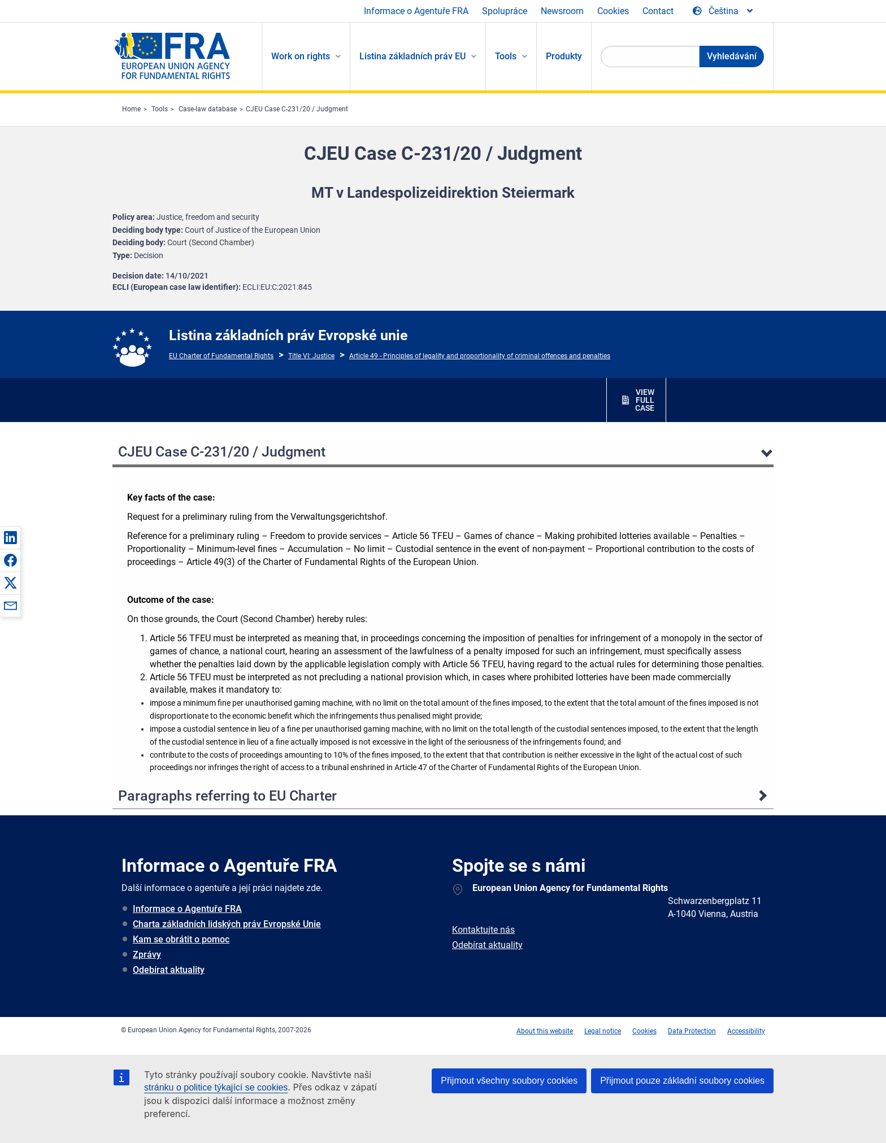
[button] (10, 537)
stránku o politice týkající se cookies (216, 1087)
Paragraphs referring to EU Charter (227, 796)
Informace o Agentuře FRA (416, 11)
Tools (159, 109)
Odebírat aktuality (169, 969)
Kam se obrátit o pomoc (181, 939)
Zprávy (147, 954)
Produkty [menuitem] (564, 56)
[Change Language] (723, 11)
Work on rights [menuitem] (300, 56)
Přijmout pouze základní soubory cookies (682, 1080)
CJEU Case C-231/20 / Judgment (297, 109)
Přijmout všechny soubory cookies (509, 1080)
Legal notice (602, 1031)
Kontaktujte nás (483, 929)
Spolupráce (504, 11)
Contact (658, 11)
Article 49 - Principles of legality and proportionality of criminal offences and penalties (479, 356)
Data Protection (692, 1031)
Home (131, 109)
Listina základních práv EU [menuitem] (412, 56)
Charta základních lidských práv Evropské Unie (227, 924)
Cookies (613, 11)
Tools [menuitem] (505, 56)
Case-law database (208, 109)
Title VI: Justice (311, 356)
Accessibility (746, 1031)
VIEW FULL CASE (644, 400)
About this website (544, 1031)
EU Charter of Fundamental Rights (221, 356)
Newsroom (562, 11)
